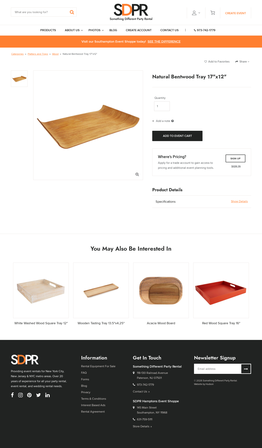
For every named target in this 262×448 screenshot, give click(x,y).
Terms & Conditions (93, 399)
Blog (84, 386)
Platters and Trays (38, 54)
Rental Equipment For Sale (98, 366)
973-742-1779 (204, 30)
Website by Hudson (204, 384)
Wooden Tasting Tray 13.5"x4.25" (101, 323)
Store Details (142, 426)
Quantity (160, 97)
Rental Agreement (93, 411)
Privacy (85, 392)
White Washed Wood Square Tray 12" (41, 323)
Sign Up (235, 158)
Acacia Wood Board (161, 323)
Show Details (239, 201)
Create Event (235, 13)
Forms (85, 379)
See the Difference (164, 41)
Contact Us (141, 391)
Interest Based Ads (93, 405)
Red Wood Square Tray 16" (221, 323)
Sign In (236, 166)
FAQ (84, 373)
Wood (55, 54)
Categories (17, 54)
